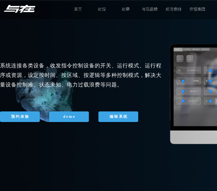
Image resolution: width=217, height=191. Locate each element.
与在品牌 (150, 9)
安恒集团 (197, 9)
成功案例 (173, 9)
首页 (78, 9)
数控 (102, 9)
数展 (126, 9)
